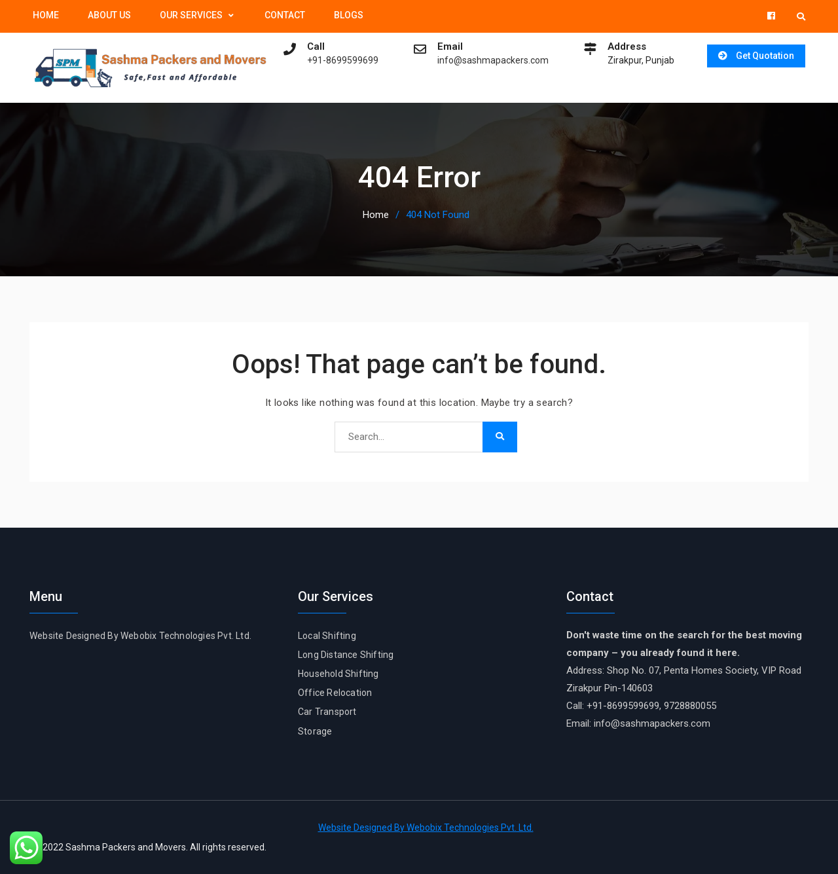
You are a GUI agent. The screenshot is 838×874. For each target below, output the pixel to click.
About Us (109, 15)
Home (46, 15)
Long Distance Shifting (345, 654)
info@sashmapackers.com (489, 60)
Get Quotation (763, 55)
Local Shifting (327, 635)
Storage (315, 730)
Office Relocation (335, 692)
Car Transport (327, 711)
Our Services (191, 15)
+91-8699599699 (338, 60)
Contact (284, 15)
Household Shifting (338, 673)
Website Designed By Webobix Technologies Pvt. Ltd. (140, 635)
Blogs (348, 15)
